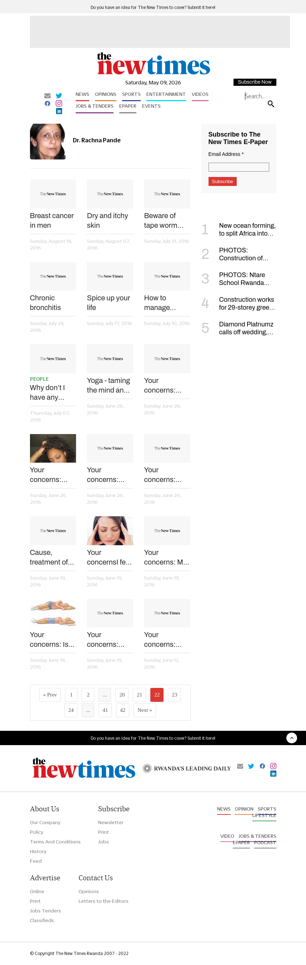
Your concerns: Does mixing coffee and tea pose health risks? (166, 475)
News (82, 94)
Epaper (127, 106)
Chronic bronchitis (45, 302)
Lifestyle (264, 815)
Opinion (244, 809)
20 (122, 695)
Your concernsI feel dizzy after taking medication (109, 557)
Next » (144, 710)
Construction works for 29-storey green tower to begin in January (237, 307)
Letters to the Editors (104, 901)
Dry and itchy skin (107, 220)
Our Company (45, 822)
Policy (36, 832)
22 (157, 695)
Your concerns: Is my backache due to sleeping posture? (51, 640)
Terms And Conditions (55, 842)
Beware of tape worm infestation (160, 221)
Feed (36, 861)
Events (151, 106)
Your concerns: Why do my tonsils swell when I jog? (106, 475)
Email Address (226, 154)
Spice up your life (108, 302)
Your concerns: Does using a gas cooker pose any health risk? (164, 640)
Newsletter (111, 822)
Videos (200, 94)
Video (227, 836)
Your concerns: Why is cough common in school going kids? (108, 640)
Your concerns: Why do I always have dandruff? (49, 475)
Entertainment (166, 94)
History (38, 851)
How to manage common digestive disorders (159, 303)
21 (139, 695)
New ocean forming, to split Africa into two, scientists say (238, 233)
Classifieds (42, 920)
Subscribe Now (254, 82)
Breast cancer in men (52, 220)
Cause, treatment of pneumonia (49, 557)
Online (37, 891)
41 (105, 710)
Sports (131, 94)
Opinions (105, 94)
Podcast (265, 842)
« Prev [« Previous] (50, 695)
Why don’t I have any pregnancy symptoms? (48, 393)
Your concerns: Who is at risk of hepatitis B (164, 385)
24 (71, 710)
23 (174, 695)
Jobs (103, 842)
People (39, 379)
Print (103, 832)
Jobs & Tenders (95, 106)
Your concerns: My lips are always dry (167, 557)
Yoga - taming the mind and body (108, 385)
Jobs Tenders (45, 911)
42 (122, 710)
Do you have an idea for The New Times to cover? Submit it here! (153, 7)
